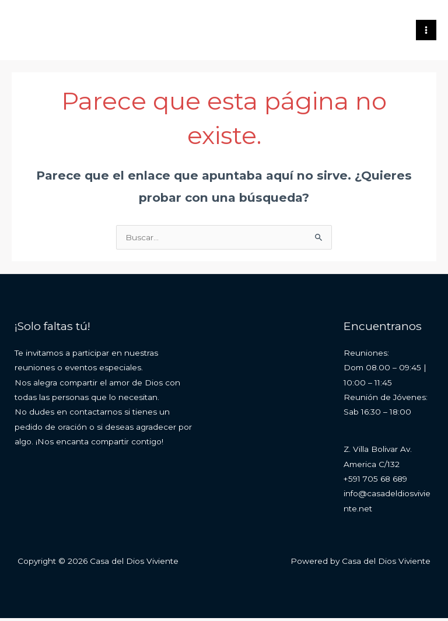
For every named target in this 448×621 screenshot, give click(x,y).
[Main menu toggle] (426, 31)
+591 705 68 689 (375, 481)
